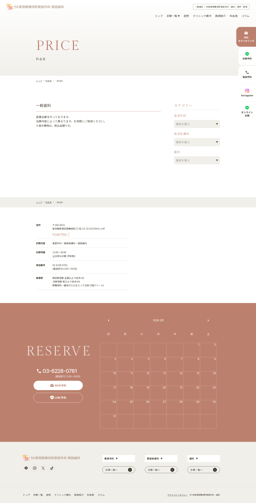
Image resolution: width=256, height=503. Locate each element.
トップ (159, 16)
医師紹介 (220, 16)
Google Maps (59, 234)
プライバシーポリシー (177, 494)
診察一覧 (38, 494)
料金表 (234, 16)
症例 (186, 16)
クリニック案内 (202, 16)
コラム (245, 16)
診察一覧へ (111, 469)
